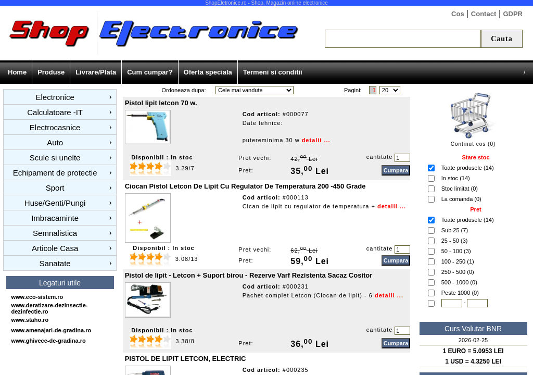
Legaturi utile (60, 283)
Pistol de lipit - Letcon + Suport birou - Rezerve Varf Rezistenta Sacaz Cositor (249, 275)
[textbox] (403, 39)
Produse (51, 72)
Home (17, 72)
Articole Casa (55, 248)
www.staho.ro (30, 320)
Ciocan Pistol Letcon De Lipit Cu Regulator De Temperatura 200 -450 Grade (245, 186)
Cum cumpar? (149, 72)
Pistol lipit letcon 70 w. (161, 103)
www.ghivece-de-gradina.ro (48, 341)
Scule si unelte (55, 157)
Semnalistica (55, 233)
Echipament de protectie (55, 172)
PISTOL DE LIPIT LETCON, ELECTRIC (185, 358)
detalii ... (316, 140)
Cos (457, 14)
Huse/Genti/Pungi (55, 202)
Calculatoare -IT (55, 112)
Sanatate (55, 263)
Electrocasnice (55, 127)
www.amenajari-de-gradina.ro (51, 330)
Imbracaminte (55, 218)
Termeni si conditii (272, 72)
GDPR (513, 14)
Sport (55, 187)
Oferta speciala (208, 72)
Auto (55, 142)
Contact (483, 14)
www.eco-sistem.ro (37, 297)
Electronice (55, 97)
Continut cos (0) (473, 144)
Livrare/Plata (95, 72)
